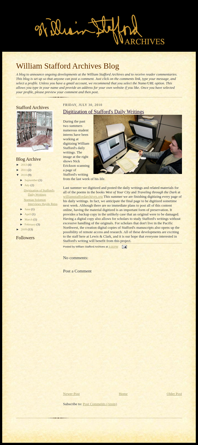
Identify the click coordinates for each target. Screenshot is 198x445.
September (32, 180)
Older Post (174, 394)
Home (123, 394)
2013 (24, 164)
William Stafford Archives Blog (67, 65)
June (28, 209)
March (29, 219)
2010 (24, 174)
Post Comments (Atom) (100, 404)
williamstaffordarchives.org (83, 196)
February (31, 224)
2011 (24, 169)
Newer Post (71, 394)
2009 (24, 229)
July (27, 185)
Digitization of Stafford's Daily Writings (103, 111)
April (28, 214)
